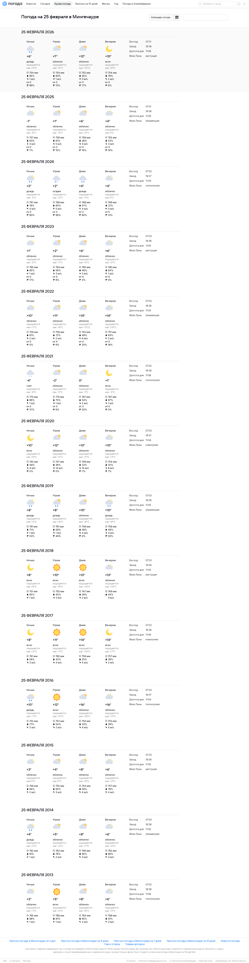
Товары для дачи (135, 944)
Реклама (26, 961)
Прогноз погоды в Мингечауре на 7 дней (137, 940)
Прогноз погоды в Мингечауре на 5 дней (84, 940)
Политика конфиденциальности (152, 961)
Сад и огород (112, 944)
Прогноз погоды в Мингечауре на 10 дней (191, 940)
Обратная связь (206, 961)
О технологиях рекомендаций (182, 961)
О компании (15, 961)
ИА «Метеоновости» (237, 961)
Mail (5, 961)
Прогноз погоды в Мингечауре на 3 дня (32, 940)
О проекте (131, 961)
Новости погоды (230, 940)
